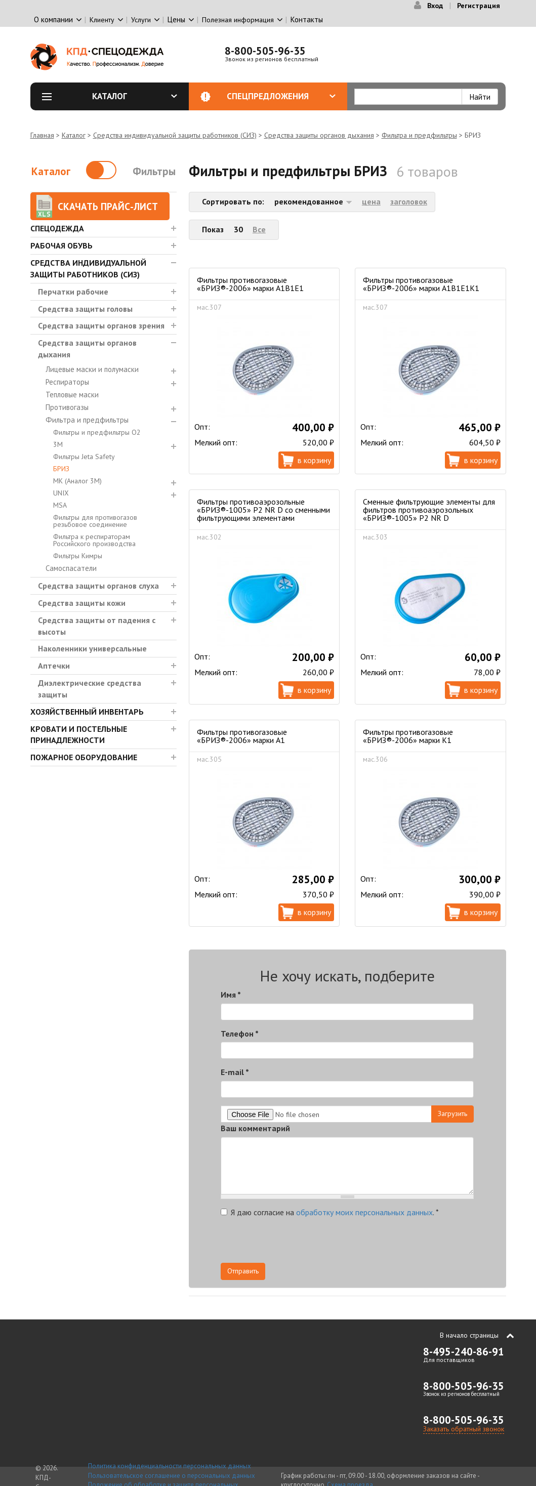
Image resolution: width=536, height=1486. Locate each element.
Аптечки (54, 666)
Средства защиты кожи (82, 603)
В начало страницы (469, 1335)
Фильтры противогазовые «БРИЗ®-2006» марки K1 (408, 736)
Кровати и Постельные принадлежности (78, 735)
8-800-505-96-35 (265, 51)
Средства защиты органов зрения (101, 325)
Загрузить (452, 1113)
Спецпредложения (281, 96)
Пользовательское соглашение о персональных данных (171, 1475)
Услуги (141, 19)
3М (58, 444)
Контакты (307, 19)
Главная (42, 135)
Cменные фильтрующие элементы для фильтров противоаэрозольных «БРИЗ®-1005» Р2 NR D (429, 510)
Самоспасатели (71, 568)
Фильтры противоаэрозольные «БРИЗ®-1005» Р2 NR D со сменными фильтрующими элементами (263, 510)
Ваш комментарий (255, 1128)
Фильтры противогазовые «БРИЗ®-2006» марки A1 (242, 736)
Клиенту (102, 19)
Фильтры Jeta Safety (84, 456)
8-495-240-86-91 (463, 1351)
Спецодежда (57, 228)
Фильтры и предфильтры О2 (97, 432)
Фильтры (154, 171)
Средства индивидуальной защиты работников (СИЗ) (175, 135)
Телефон (240, 1033)
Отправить (243, 1270)
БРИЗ (61, 468)
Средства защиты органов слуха (98, 586)
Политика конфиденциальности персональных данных (169, 1466)
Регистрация (478, 5)
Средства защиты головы (85, 309)
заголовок (408, 201)
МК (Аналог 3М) (77, 480)
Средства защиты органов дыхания (319, 135)
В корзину (314, 460)
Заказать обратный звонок (463, 1428)
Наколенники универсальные (92, 648)
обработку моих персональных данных (364, 1212)
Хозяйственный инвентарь (87, 712)
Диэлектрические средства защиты (89, 688)
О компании (53, 19)
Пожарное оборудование (83, 757)
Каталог (134, 96)
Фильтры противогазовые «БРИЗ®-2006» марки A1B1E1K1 (421, 284)
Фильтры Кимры (77, 555)
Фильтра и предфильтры (419, 135)
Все (259, 229)
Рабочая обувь (61, 245)
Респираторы (67, 382)
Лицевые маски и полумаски (92, 369)
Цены (176, 19)
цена (371, 201)
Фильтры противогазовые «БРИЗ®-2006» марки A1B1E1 (250, 284)
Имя (231, 994)
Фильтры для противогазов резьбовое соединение (95, 521)
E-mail (235, 1072)
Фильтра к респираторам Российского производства (94, 540)
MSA (60, 505)
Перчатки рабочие (73, 291)
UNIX (61, 493)
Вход (435, 5)
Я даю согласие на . (330, 1212)
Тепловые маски (72, 394)
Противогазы (67, 407)
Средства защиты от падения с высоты (96, 626)
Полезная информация (238, 19)
